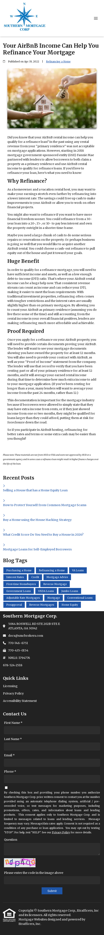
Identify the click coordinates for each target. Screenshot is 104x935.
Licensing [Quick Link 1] (10, 686)
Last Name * (13, 739)
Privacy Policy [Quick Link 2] (13, 693)
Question (10, 840)
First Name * (13, 723)
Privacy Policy (61, 832)
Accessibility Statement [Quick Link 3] (20, 701)
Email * (9, 755)
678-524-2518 (12, 665)
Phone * (10, 771)
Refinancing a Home (58, 61)
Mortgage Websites (32, 919)
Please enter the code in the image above (33, 873)
